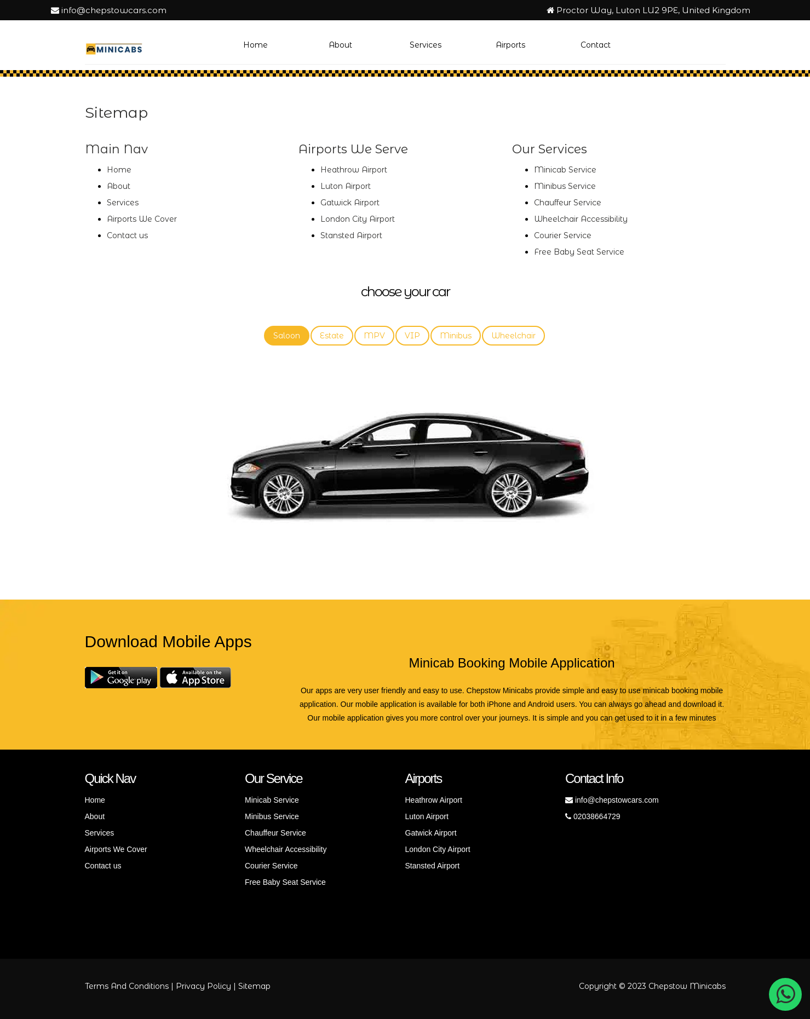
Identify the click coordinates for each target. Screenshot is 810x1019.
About (340, 45)
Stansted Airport (351, 235)
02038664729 (593, 816)
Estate (332, 336)
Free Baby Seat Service (579, 252)
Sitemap (254, 986)
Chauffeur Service (567, 203)
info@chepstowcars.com (108, 10)
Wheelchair (513, 336)
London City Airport (357, 219)
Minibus (456, 336)
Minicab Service (565, 170)
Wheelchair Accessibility (581, 219)
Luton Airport (345, 186)
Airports (510, 45)
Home (255, 45)
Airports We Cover (142, 219)
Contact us (127, 235)
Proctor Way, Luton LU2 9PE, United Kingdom (648, 10)
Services (425, 45)
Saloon (286, 336)
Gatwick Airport (350, 203)
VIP (412, 336)
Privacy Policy (203, 986)
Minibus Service (565, 186)
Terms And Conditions (127, 986)
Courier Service (562, 235)
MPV (374, 336)
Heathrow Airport (353, 170)
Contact (596, 45)
